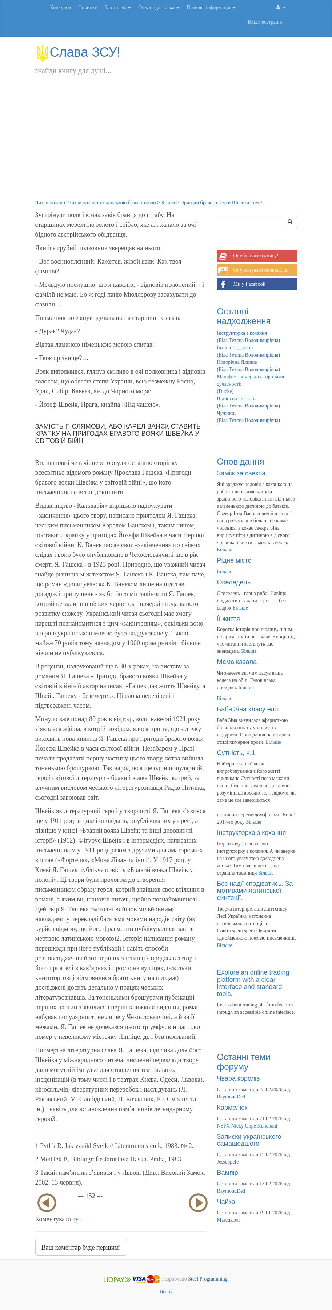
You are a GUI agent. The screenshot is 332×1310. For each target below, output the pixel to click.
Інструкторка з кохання (242, 333)
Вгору (166, 1291)
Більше (224, 549)
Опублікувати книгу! (248, 256)
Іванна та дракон (235, 347)
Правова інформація (211, 7)
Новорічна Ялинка (237, 362)
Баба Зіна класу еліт (248, 709)
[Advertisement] (166, 145)
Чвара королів (238, 1078)
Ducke (225, 391)
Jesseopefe (228, 1162)
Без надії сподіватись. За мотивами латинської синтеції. (255, 891)
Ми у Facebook (241, 284)
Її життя (228, 618)
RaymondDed (231, 1097)
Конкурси (60, 7)
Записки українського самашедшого (249, 1140)
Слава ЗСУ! (78, 52)
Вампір (227, 1172)
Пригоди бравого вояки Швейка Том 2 (221, 202)
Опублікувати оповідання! (253, 270)
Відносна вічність (236, 398)
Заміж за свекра (241, 473)
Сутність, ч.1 (236, 752)
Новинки (87, 7)
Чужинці (226, 413)
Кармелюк (232, 1107)
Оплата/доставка (158, 7)
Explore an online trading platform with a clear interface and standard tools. (253, 983)
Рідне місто (234, 560)
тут (77, 1219)
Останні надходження (244, 316)
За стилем (118, 7)
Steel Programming (208, 1279)
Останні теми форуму (244, 1061)
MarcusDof (228, 1220)
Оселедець (234, 582)
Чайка (226, 1201)
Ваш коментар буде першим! (81, 1247)
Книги (168, 202)
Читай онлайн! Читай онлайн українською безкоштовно (95, 202)
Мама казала (237, 662)
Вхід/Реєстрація (265, 22)
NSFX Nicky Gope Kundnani (247, 1126)
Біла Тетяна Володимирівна (248, 340)
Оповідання (240, 461)
